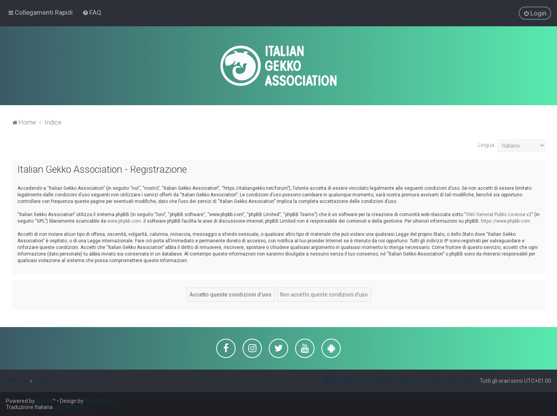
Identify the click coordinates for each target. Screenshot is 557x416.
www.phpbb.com (124, 220)
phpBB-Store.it (72, 407)
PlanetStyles (100, 401)
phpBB (44, 401)
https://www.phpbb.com (505, 220)
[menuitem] (91, 12)
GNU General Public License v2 (498, 214)
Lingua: (486, 145)
